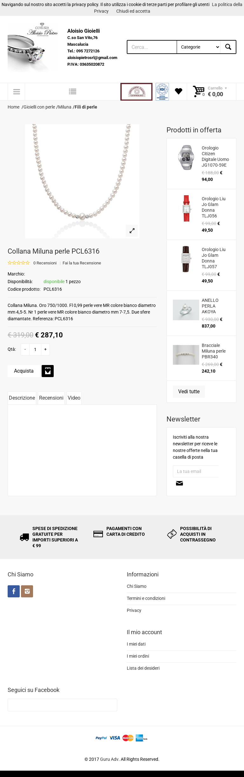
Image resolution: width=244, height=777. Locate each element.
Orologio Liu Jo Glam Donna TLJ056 (214, 207)
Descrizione (22, 398)
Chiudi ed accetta (133, 11)
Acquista (24, 371)
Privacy (134, 610)
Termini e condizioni (146, 598)
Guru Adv (109, 759)
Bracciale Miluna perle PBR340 (214, 351)
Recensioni (51, 398)
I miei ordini (138, 656)
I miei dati (136, 644)
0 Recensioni (45, 263)
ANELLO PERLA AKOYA (210, 306)
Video (74, 398)
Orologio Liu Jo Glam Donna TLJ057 (214, 258)
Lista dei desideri (143, 668)
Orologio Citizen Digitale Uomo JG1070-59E (215, 156)
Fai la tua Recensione (82, 263)
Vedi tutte (189, 391)
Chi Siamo (136, 586)
